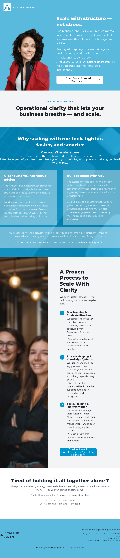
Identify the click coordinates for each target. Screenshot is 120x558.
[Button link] (79, 80)
